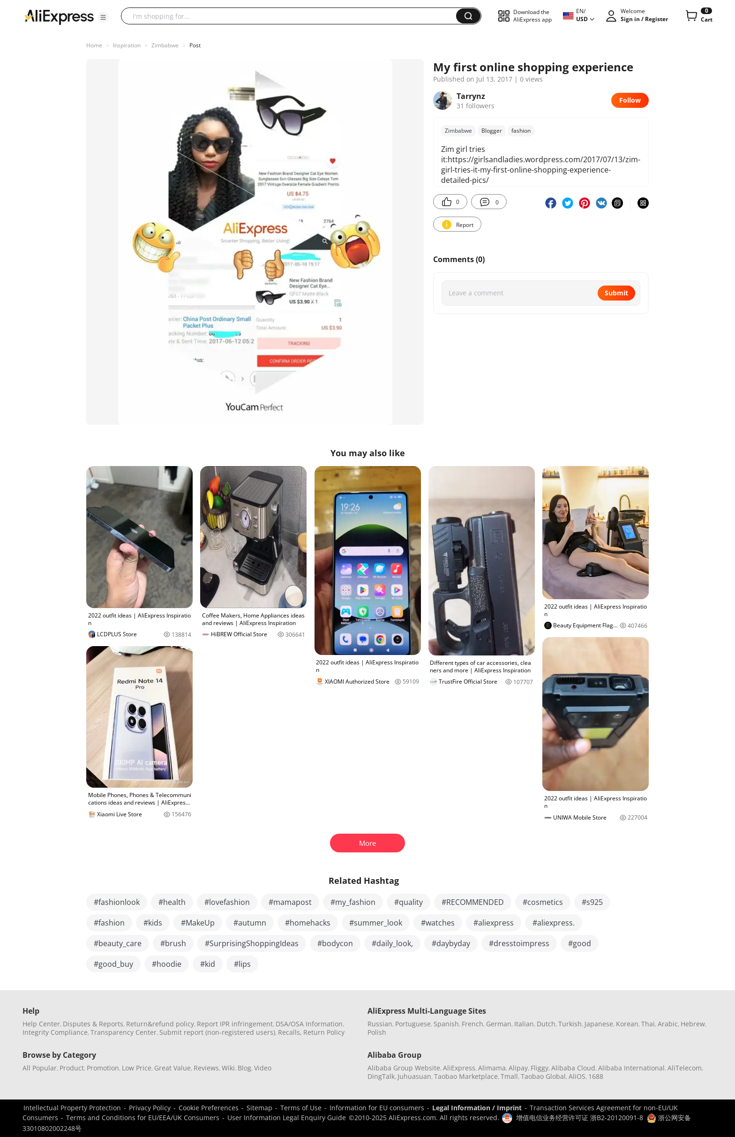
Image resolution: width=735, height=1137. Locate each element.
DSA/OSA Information (309, 1023)
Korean (627, 1023)
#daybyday (451, 943)
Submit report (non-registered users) (217, 1032)
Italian (524, 1023)
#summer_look (375, 923)
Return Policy (324, 1032)
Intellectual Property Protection (72, 1107)
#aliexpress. (553, 923)
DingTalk (381, 1076)
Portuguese (413, 1023)
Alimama (492, 1067)
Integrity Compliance (55, 1032)
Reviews (206, 1067)
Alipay (518, 1067)
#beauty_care (118, 943)
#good (579, 943)
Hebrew (693, 1023)
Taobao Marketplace (466, 1076)
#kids (152, 923)
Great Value (172, 1067)
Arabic (668, 1023)
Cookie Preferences (209, 1107)
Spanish (446, 1023)
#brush (173, 943)
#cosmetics (543, 902)
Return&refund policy (160, 1023)
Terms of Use (301, 1107)
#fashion (109, 923)
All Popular (39, 1067)
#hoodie (166, 964)
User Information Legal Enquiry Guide (286, 1117)
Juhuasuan (414, 1076)
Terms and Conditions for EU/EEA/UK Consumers (142, 1117)
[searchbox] (292, 16)
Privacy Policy (150, 1107)
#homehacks (307, 923)
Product (72, 1067)
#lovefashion (227, 902)
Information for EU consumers (377, 1107)
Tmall (509, 1076)
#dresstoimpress (519, 943)
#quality (408, 902)
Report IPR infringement (235, 1023)
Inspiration (127, 45)
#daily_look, (392, 943)
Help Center (41, 1023)
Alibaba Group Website (404, 1067)
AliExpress (459, 1067)
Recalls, (290, 1032)
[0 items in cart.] (698, 15)
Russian (380, 1023)
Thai (648, 1023)
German (498, 1023)
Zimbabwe (165, 45)
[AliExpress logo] (59, 16)
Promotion (103, 1067)
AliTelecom (685, 1067)
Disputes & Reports (93, 1023)
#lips (242, 964)
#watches (438, 923)
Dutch (546, 1023)
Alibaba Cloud (573, 1067)
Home (94, 45)
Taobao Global (543, 1076)
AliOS (577, 1076)
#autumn (249, 923)
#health (172, 902)
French (472, 1023)
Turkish (570, 1023)
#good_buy (113, 964)
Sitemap (259, 1107)
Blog (244, 1067)
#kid (207, 964)
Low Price (136, 1067)
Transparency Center (123, 1032)
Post (195, 45)
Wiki (228, 1067)
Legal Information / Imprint (477, 1107)
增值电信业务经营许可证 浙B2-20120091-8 (579, 1117)
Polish (377, 1032)
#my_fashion (352, 902)
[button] (103, 17)
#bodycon (335, 943)
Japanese (599, 1023)
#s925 (592, 902)
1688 (595, 1076)
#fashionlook (117, 902)
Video (262, 1067)
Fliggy (539, 1067)
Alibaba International (631, 1067)
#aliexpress (493, 923)
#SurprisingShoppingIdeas (252, 943)
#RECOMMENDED (473, 902)
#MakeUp (198, 923)
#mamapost (290, 902)
